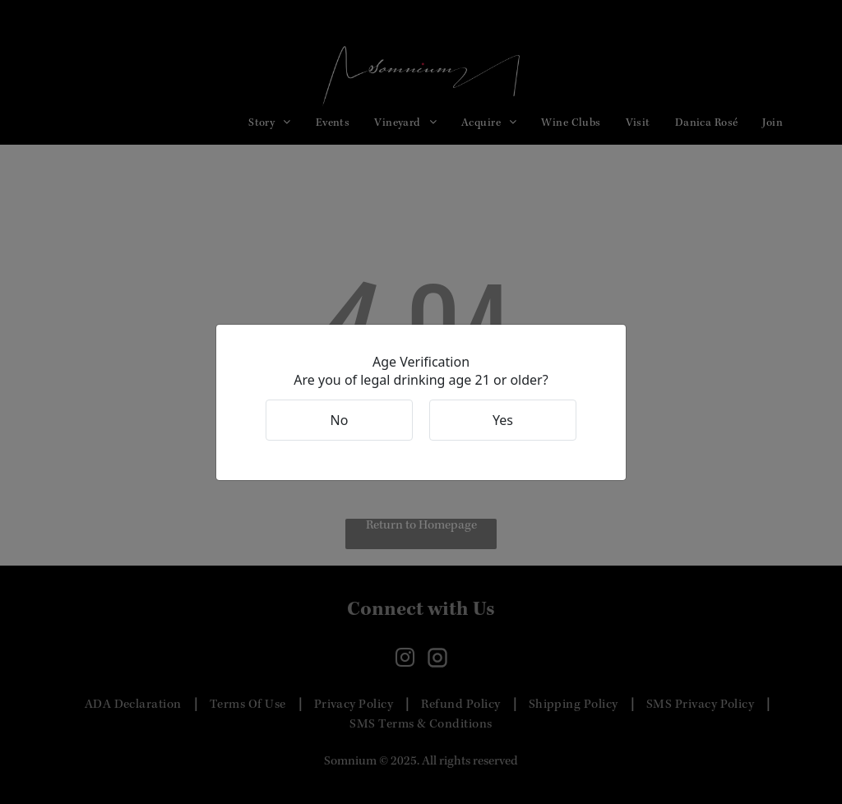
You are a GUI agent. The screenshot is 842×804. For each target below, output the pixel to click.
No (340, 420)
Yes (503, 420)
